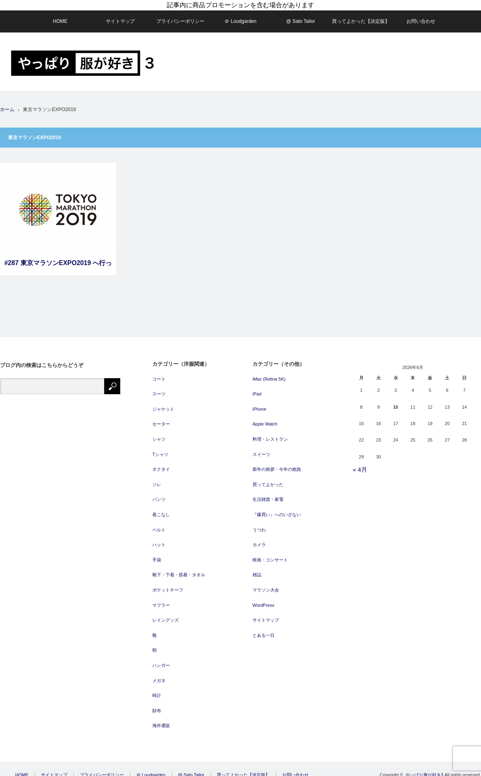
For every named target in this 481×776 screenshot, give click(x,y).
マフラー (161, 600)
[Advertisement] (408, 95)
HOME (60, 17)
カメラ (259, 540)
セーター (161, 419)
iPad (257, 389)
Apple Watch (265, 419)
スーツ (159, 389)
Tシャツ (160, 450)
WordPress (263, 600)
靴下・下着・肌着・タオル (178, 570)
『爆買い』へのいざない (277, 510)
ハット (159, 540)
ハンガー (161, 661)
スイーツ (261, 450)
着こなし (161, 510)
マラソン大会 (266, 586)
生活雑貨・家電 (268, 495)
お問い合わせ (420, 17)
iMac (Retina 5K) (269, 374)
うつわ (259, 525)
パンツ (159, 495)
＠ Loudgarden (240, 17)
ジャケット (163, 405)
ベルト (159, 525)
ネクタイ (161, 465)
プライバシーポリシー (180, 17)
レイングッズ (165, 616)
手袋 (156, 555)
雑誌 (257, 570)
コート (159, 374)
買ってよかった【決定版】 (361, 17)
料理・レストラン (270, 435)
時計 (156, 691)
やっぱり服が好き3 (424, 770)
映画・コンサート (270, 555)
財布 (156, 706)
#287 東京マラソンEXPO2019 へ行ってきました (58, 263)
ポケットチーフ (167, 586)
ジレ (156, 480)
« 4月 (360, 465)
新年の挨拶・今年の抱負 (277, 465)
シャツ (159, 435)
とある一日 (264, 630)
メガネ (159, 676)
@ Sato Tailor (300, 17)
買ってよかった (268, 480)
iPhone (259, 405)
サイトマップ (120, 17)
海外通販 (161, 721)
